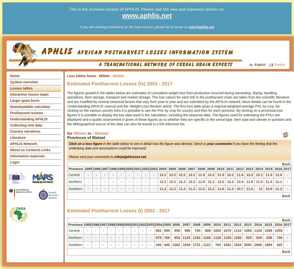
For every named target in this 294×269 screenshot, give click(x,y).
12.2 (163, 175)
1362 (176, 245)
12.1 (259, 175)
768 (167, 238)
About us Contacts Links (30, 150)
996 (187, 230)
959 (177, 230)
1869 (268, 245)
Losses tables (21, 88)
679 (159, 238)
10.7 (240, 189)
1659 (186, 245)
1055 (278, 230)
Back (286, 164)
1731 (197, 245)
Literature (18, 137)
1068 (248, 230)
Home (15, 76)
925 (249, 238)
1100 (227, 238)
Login (14, 162)
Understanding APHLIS (29, 119)
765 (198, 230)
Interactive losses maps (29, 94)
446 (167, 245)
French (277, 64)
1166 (207, 238)
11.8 (240, 175)
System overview (24, 82)
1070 (227, 230)
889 (208, 230)
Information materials (27, 156)
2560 (248, 245)
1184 (258, 230)
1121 (207, 245)
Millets (104, 76)
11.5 (259, 182)
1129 (186, 238)
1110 (237, 230)
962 (159, 230)
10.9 (269, 189)
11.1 (278, 182)
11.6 (220, 189)
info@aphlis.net (201, 27)
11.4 (269, 182)
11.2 (163, 189)
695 (167, 230)
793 (218, 245)
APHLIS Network (23, 144)
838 (269, 238)
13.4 (240, 182)
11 (261, 189)
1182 (197, 238)
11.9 (201, 175)
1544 (237, 245)
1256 (237, 238)
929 (259, 238)
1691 (227, 245)
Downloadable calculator (30, 107)
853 (177, 238)
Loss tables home (81, 76)
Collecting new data (26, 125)
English (258, 64)
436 (159, 245)
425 (279, 245)
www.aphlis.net (147, 15)
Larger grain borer (25, 100)
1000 (217, 230)
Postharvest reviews (26, 113)
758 (279, 238)
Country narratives (25, 131)
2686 (258, 245)
